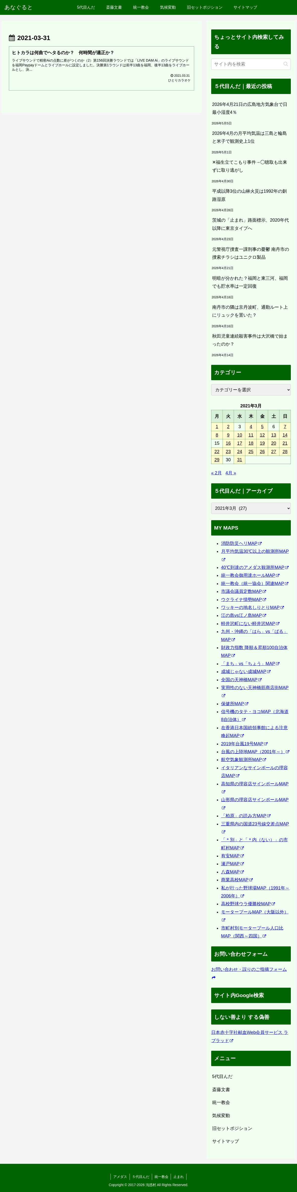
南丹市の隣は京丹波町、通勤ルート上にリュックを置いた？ (250, 311)
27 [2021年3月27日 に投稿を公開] (273, 451)
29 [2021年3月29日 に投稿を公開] (216, 459)
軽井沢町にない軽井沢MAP (250, 623)
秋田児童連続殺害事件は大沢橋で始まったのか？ (250, 340)
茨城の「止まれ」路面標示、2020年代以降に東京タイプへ (250, 224)
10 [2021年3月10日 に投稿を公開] (239, 435)
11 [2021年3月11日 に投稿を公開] (251, 435)
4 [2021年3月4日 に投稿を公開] (251, 426)
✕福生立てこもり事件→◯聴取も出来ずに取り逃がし (249, 166)
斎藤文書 (221, 1089)
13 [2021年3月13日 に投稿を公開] (273, 435)
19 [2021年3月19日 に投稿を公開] (262, 443)
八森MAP (232, 871)
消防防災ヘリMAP (241, 543)
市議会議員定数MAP (243, 591)
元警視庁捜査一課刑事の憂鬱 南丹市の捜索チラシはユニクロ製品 (250, 253)
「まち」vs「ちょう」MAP (250, 663)
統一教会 (221, 1102)
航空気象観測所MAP (243, 759)
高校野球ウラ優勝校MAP (248, 903)
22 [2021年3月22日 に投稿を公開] (216, 451)
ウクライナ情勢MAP (243, 599)
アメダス (120, 1177)
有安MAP (232, 855)
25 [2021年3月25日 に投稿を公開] (251, 451)
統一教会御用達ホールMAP (250, 575)
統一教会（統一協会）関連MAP (254, 583)
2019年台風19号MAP (244, 743)
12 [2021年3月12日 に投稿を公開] (262, 435)
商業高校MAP (237, 879)
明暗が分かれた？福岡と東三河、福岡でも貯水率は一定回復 (250, 282)
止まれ (179, 1177)
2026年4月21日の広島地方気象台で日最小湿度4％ (249, 108)
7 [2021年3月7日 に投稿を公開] (285, 426)
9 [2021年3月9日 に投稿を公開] (228, 435)
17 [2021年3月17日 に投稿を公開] (239, 443)
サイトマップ (225, 1141)
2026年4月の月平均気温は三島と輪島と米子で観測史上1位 (249, 137)
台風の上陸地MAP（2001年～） (255, 751)
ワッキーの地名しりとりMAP (252, 607)
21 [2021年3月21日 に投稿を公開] (285, 443)
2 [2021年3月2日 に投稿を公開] (228, 426)
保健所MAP (234, 703)
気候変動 (221, 1115)
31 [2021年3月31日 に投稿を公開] (239, 459)
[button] (285, 64)
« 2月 (216, 472)
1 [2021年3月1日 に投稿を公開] (217, 426)
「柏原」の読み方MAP (246, 815)
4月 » (231, 472)
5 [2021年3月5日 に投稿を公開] (262, 426)
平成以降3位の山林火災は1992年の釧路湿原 (249, 195)
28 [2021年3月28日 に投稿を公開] (285, 451)
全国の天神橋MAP (241, 679)
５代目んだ (140, 1177)
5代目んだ (222, 1076)
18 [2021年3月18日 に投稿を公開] (251, 443)
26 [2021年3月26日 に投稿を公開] (262, 451)
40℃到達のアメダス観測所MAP (255, 567)
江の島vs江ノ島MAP (243, 615)
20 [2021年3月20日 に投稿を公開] (273, 443)
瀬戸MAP (232, 863)
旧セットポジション (232, 1128)
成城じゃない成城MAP (246, 671)
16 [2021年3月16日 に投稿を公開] (228, 443)
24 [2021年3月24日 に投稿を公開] (239, 451)
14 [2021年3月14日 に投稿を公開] (285, 435)
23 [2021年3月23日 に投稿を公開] (228, 451)
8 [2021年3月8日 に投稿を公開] (217, 435)
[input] (251, 64)
